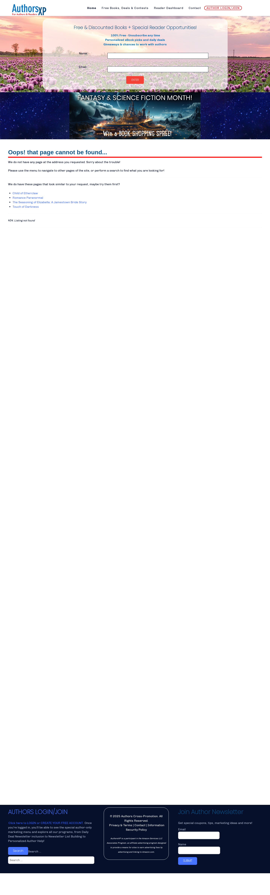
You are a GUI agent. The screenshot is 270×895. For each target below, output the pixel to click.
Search (18, 872)
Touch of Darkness (26, 206)
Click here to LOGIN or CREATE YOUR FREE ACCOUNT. (46, 844)
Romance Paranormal (28, 197)
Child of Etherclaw (25, 193)
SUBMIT (187, 882)
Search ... (34, 873)
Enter (135, 80)
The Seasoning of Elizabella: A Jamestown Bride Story (50, 202)
